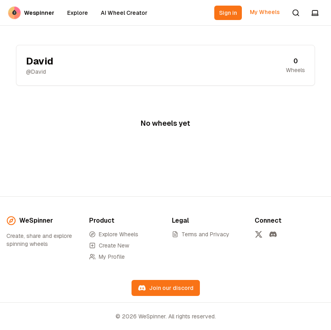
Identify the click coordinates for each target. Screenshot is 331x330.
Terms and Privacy (200, 234)
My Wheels (265, 12)
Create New (109, 245)
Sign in (228, 12)
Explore (77, 12)
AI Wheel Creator (124, 12)
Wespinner (31, 12)
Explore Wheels (113, 234)
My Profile (107, 256)
